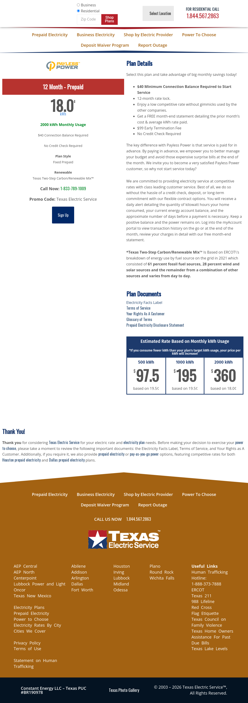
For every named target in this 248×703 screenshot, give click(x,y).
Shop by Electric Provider (148, 34)
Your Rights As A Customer (145, 313)
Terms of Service (138, 308)
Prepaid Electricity (50, 34)
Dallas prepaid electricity (67, 460)
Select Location (160, 13)
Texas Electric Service (64, 442)
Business (88, 5)
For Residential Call (202, 9)
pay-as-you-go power (144, 454)
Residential (90, 10)
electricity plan (134, 442)
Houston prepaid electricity (21, 460)
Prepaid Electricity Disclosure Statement (155, 325)
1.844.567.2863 (203, 15)
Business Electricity (96, 34)
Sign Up (63, 215)
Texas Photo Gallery (124, 690)
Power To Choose (199, 34)
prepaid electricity (111, 454)
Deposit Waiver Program (105, 45)
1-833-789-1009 (73, 188)
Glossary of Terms (139, 319)
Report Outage (152, 45)
